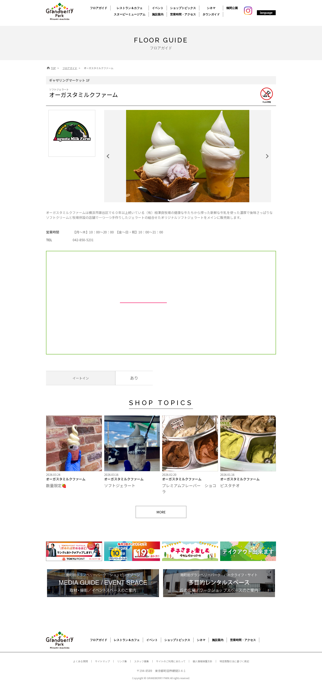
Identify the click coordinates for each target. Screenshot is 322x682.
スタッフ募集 (141, 661)
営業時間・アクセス (183, 14)
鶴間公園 (232, 8)
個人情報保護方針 (202, 661)
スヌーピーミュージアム (129, 14)
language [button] (266, 12)
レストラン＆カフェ (130, 8)
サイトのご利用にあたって (170, 661)
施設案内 (157, 14)
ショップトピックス (183, 8)
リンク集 (122, 661)
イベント (157, 8)
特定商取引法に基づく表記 (234, 661)
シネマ (211, 8)
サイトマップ (102, 661)
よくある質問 (80, 661)
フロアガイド (98, 8)
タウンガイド (211, 14)
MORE (161, 512)
